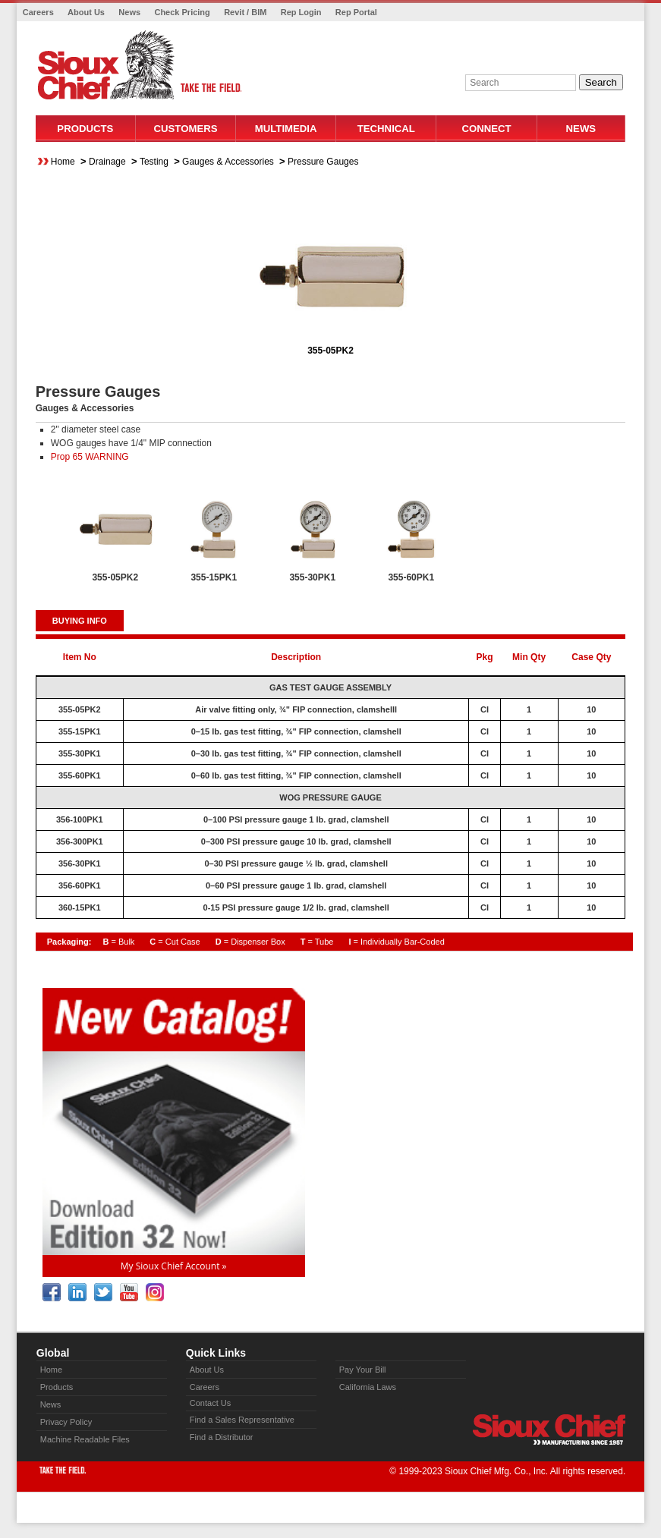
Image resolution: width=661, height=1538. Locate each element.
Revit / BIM (245, 12)
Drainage (107, 161)
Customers (186, 128)
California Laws (367, 1387)
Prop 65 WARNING (90, 456)
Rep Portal (356, 12)
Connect (486, 128)
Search (601, 82)
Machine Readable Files (85, 1439)
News (129, 12)
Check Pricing (181, 12)
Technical (386, 128)
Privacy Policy (66, 1421)
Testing (154, 161)
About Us (86, 12)
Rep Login (301, 12)
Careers (38, 12)
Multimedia (286, 128)
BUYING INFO (79, 620)
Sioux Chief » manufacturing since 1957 (548, 1429)
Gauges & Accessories (228, 161)
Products (85, 128)
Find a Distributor (221, 1437)
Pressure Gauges (323, 161)
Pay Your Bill (362, 1369)
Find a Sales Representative (242, 1419)
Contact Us (210, 1402)
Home (63, 161)
